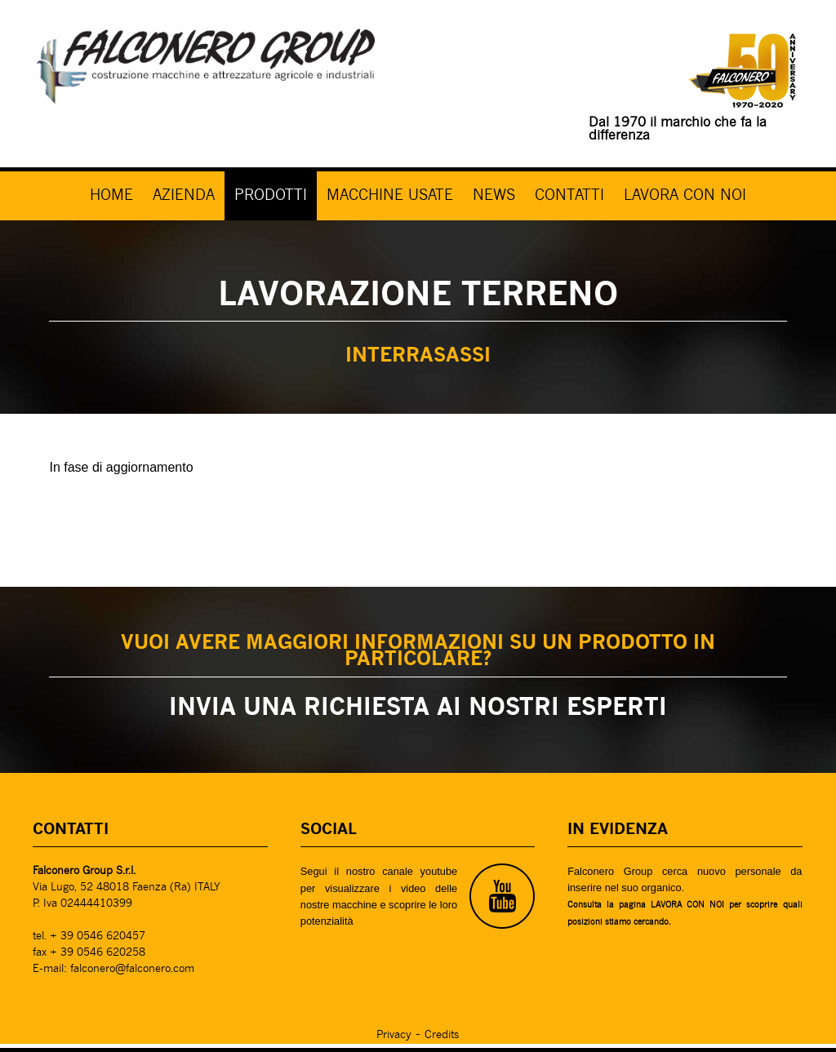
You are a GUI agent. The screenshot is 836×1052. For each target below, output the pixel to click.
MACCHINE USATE (390, 196)
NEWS (494, 196)
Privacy (393, 1035)
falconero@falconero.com (132, 969)
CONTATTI (569, 196)
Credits (442, 1035)
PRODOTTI (270, 196)
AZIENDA (184, 196)
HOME (111, 196)
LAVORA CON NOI (685, 196)
